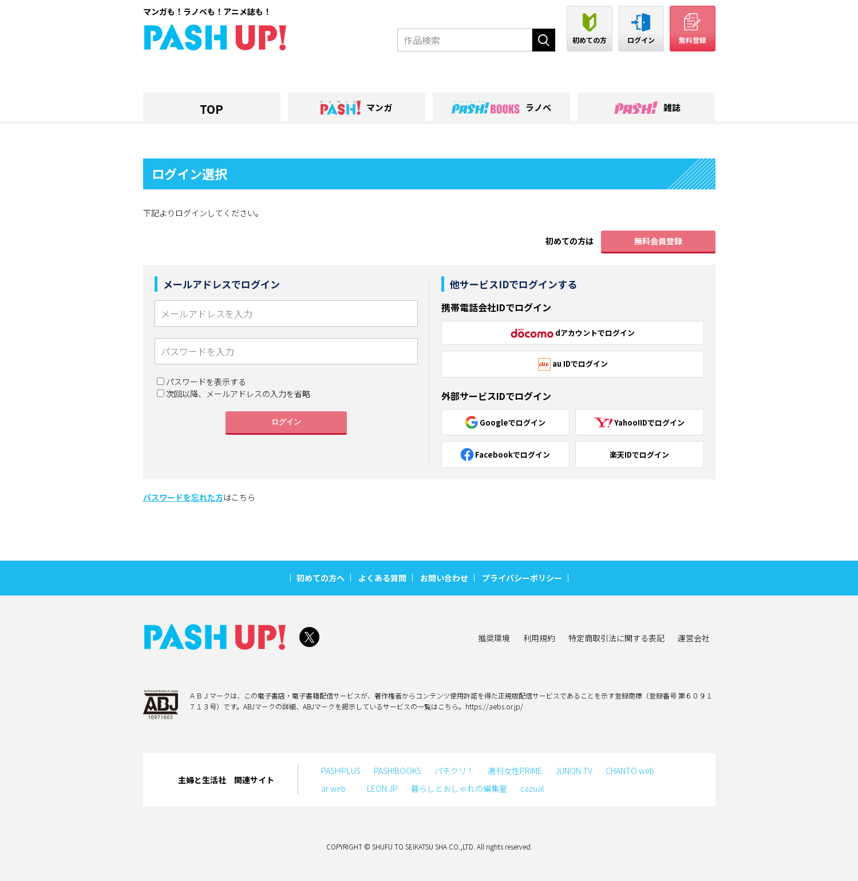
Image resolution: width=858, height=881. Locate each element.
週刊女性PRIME (515, 770)
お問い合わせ (444, 578)
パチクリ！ (454, 770)
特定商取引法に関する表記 (616, 638)
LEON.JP (382, 788)
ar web (337, 788)
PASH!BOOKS (397, 770)
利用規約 (539, 638)
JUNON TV (573, 770)
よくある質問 (382, 578)
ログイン (286, 422)
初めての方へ (320, 578)
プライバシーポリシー (522, 578)
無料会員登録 (658, 241)
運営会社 (694, 638)
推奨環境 (494, 638)
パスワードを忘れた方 (183, 497)
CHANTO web (630, 770)
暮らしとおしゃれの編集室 (459, 788)
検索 (543, 40)
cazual (532, 788)
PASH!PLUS (341, 770)
